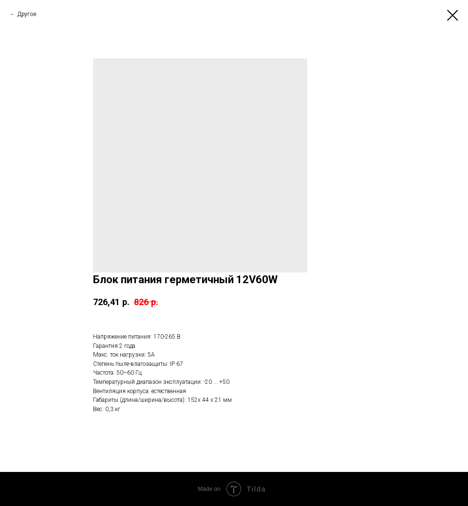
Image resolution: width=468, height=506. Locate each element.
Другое (27, 14)
